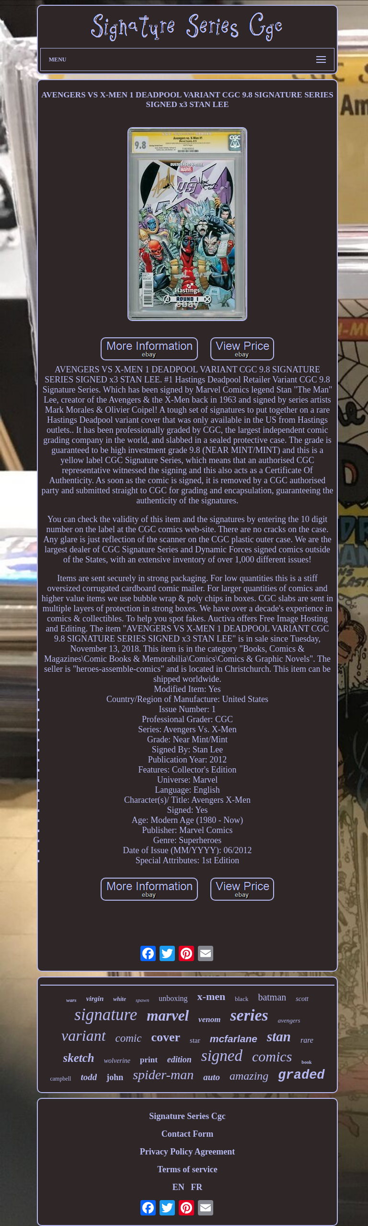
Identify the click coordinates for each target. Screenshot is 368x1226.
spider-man (163, 1074)
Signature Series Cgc (187, 1116)
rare (306, 1040)
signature (105, 1014)
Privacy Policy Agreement (187, 1151)
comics (272, 1056)
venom (209, 1019)
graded (301, 1075)
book (306, 1062)
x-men (211, 996)
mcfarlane (233, 1038)
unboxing (173, 998)
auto (211, 1077)
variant (83, 1035)
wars (71, 1000)
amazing (249, 1076)
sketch (78, 1057)
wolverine (117, 1060)
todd (88, 1077)
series (249, 1015)
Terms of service (187, 1169)
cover (165, 1037)
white (119, 999)
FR (196, 1187)
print (149, 1059)
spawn (142, 1000)
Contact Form (187, 1134)
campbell (60, 1078)
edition (179, 1059)
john (114, 1077)
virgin (95, 998)
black (241, 998)
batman (272, 997)
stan (279, 1036)
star (195, 1040)
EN (178, 1187)
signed (221, 1055)
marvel (168, 1015)
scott (302, 998)
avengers (289, 1020)
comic (128, 1038)
